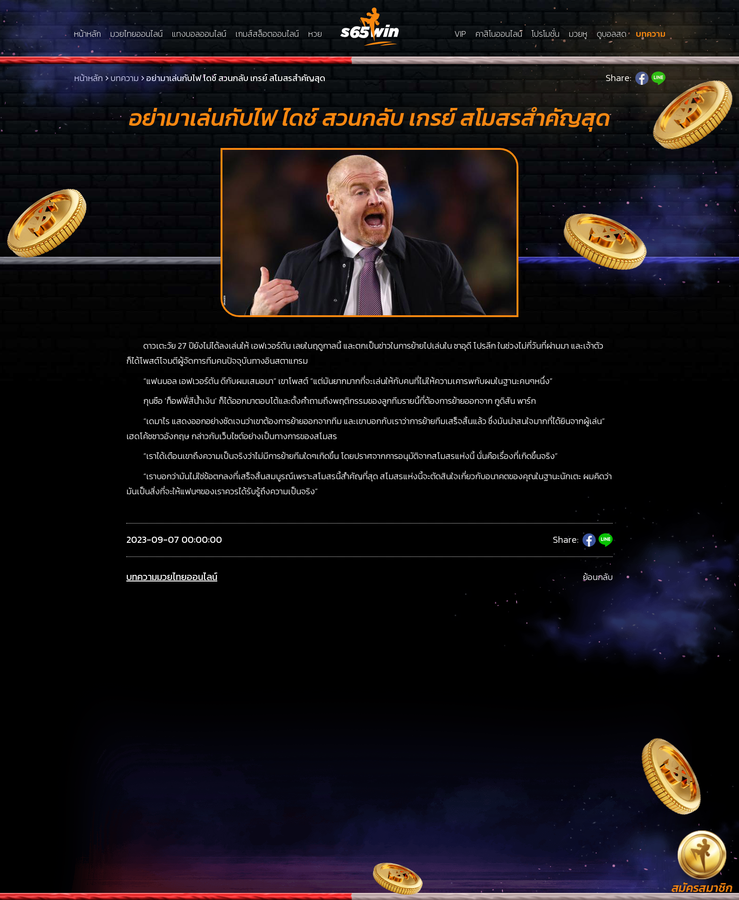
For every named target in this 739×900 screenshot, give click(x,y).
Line (658, 78)
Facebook (642, 78)
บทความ (650, 34)
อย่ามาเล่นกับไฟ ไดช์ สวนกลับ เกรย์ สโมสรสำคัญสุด (235, 78)
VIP (460, 34)
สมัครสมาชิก (701, 888)
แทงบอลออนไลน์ (199, 34)
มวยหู (578, 34)
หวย (315, 34)
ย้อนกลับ (598, 577)
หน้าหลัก (87, 34)
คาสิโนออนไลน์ (499, 34)
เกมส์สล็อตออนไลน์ (267, 34)
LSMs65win (369, 27)
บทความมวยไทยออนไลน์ (171, 577)
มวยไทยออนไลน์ (136, 34)
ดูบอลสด (611, 34)
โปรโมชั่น (545, 34)
